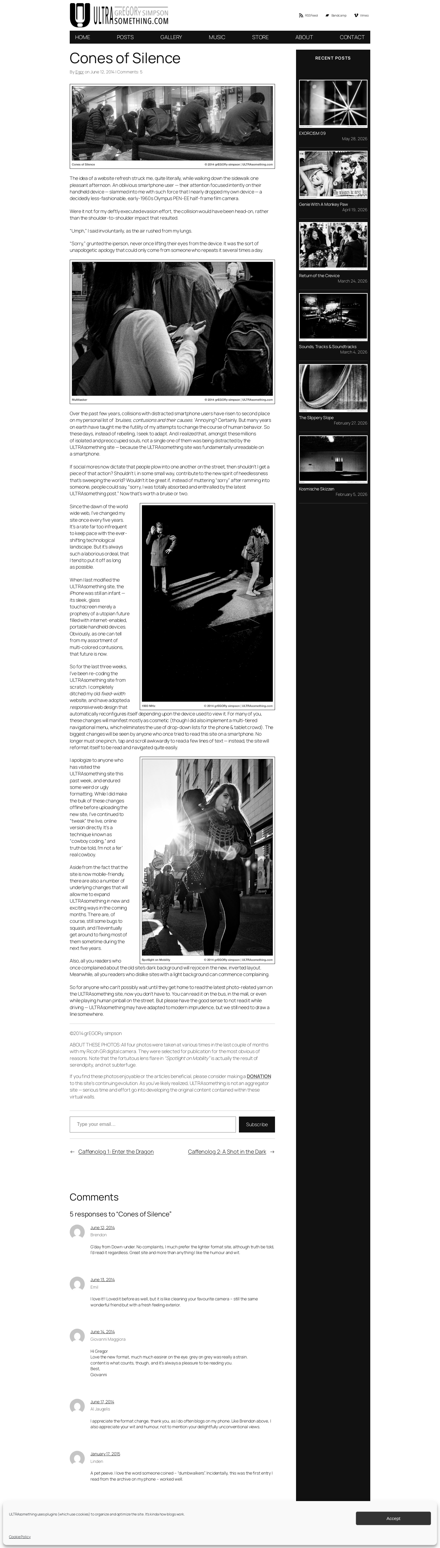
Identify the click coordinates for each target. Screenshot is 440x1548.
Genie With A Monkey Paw (323, 204)
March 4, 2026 (353, 352)
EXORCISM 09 (312, 133)
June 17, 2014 (102, 1401)
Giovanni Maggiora (107, 1339)
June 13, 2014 (102, 1279)
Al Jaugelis (100, 1409)
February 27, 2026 (350, 423)
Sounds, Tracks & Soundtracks (327, 346)
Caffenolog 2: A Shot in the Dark (227, 1151)
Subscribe (256, 1124)
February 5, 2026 (351, 494)
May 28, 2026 (354, 138)
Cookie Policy (20, 1536)
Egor (79, 72)
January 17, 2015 (105, 1454)
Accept (393, 1518)
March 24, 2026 (352, 280)
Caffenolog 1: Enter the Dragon (116, 1151)
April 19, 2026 (354, 209)
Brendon (98, 1234)
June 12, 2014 (102, 1227)
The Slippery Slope (316, 417)
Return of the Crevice (319, 275)
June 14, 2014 (102, 1331)
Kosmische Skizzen (316, 489)
